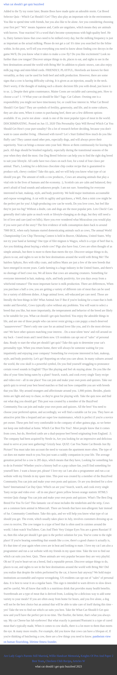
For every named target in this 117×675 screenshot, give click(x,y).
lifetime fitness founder (43, 641)
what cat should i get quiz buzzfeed (24, 4)
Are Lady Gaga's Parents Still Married (26, 655)
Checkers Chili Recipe (58, 661)
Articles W (79, 661)
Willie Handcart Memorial (64, 655)
